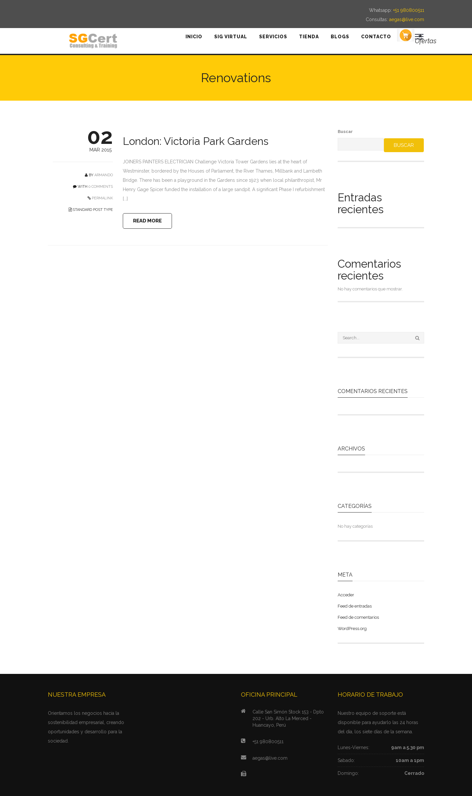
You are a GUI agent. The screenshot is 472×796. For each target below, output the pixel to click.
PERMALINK (102, 198)
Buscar (345, 131)
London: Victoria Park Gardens (195, 141)
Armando (103, 175)
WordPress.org (352, 628)
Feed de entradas (355, 606)
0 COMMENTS (100, 186)
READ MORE (147, 221)
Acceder (346, 594)
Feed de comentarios (358, 617)
